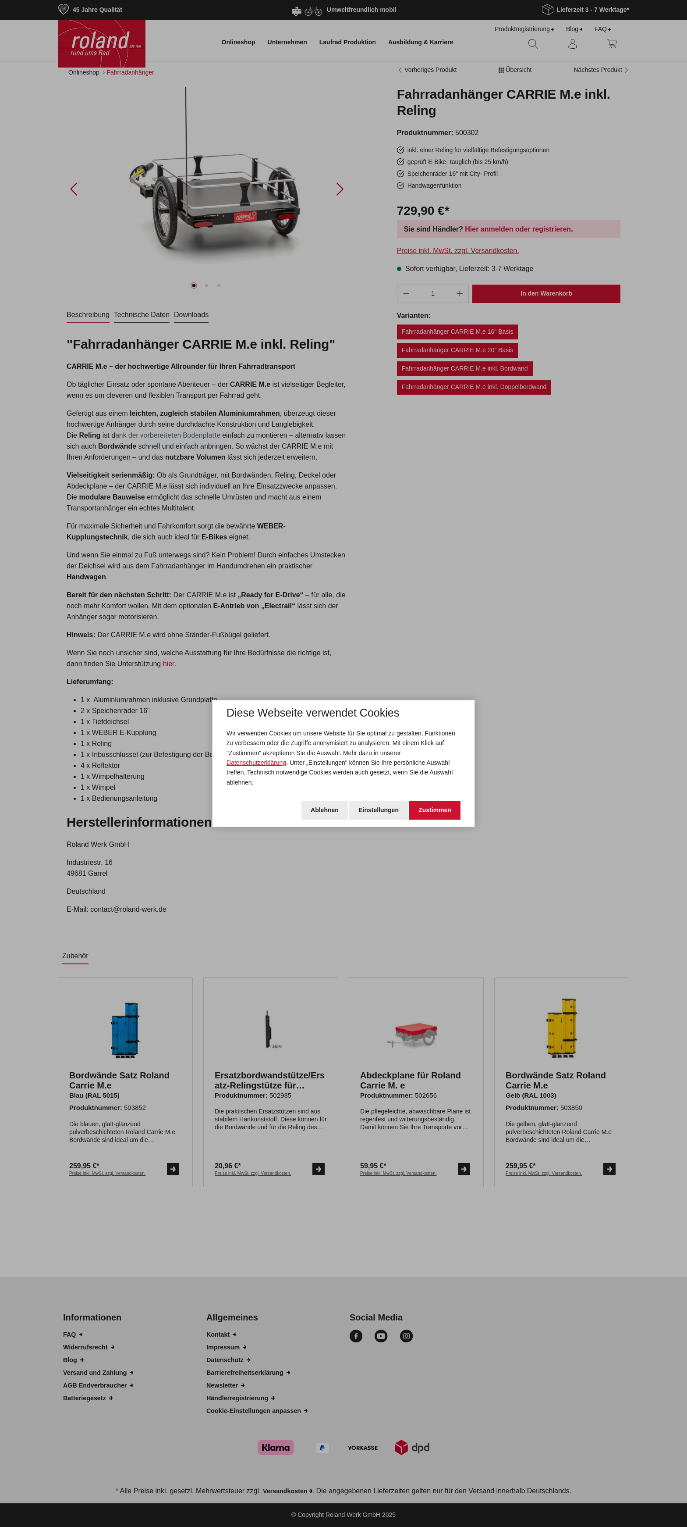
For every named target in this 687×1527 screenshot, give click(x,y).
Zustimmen (434, 809)
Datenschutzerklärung (256, 762)
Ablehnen (325, 809)
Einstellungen (378, 809)
